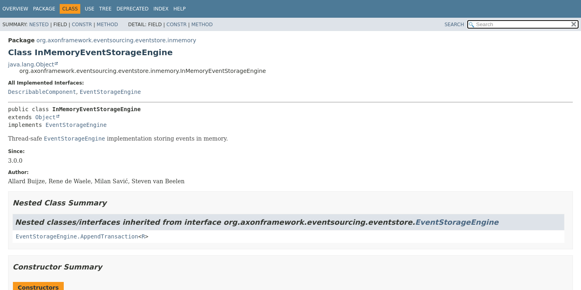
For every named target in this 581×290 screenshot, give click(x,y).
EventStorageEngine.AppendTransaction (77, 236)
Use (89, 9)
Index (161, 9)
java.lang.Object (31, 64)
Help (179, 9)
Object (45, 117)
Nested (38, 24)
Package (44, 9)
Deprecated (133, 9)
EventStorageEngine (110, 92)
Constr (82, 24)
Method (107, 24)
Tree (105, 9)
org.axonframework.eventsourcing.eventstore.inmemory (116, 40)
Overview (15, 9)
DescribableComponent (42, 92)
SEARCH (454, 24)
